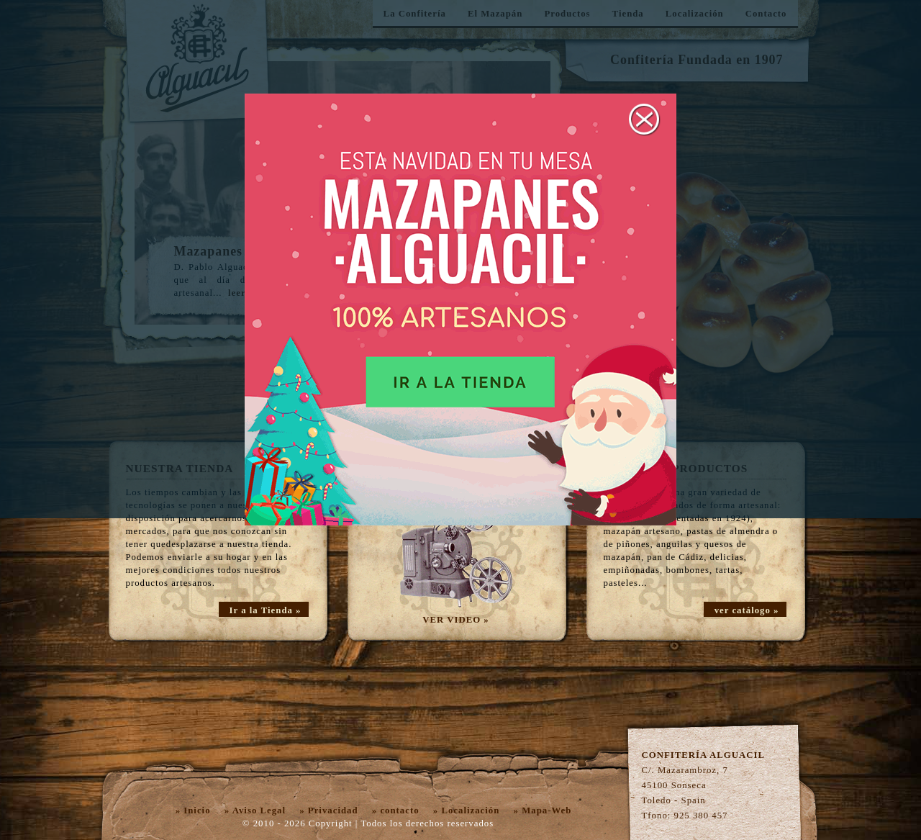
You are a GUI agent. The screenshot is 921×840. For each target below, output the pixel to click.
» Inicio (193, 810)
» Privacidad (328, 810)
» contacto (395, 810)
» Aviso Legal (255, 810)
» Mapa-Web (543, 810)
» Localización (466, 810)
